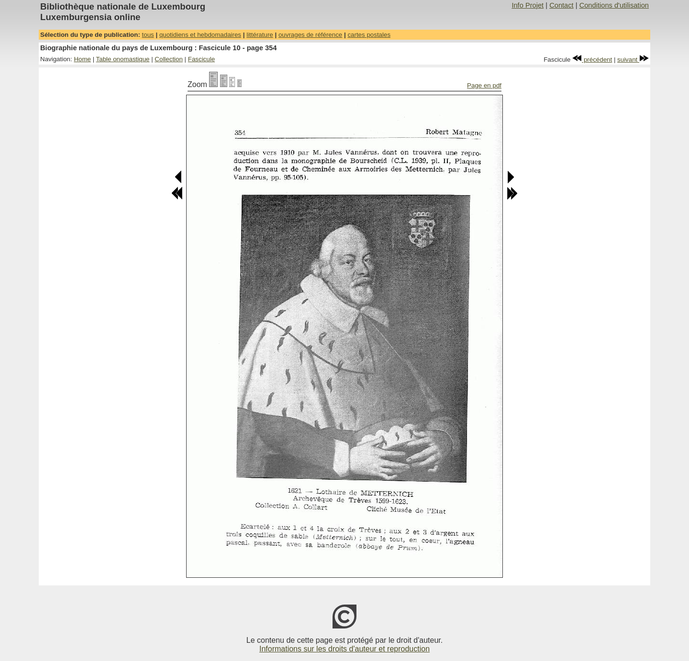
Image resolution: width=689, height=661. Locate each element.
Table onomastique (123, 59)
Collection (169, 59)
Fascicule (201, 59)
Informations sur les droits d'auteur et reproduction (344, 649)
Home (82, 59)
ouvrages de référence (310, 34)
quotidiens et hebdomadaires (200, 34)
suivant (633, 59)
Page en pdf (484, 85)
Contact (561, 5)
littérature (259, 34)
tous (148, 34)
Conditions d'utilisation (614, 5)
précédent (592, 59)
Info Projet (527, 5)
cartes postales (368, 34)
